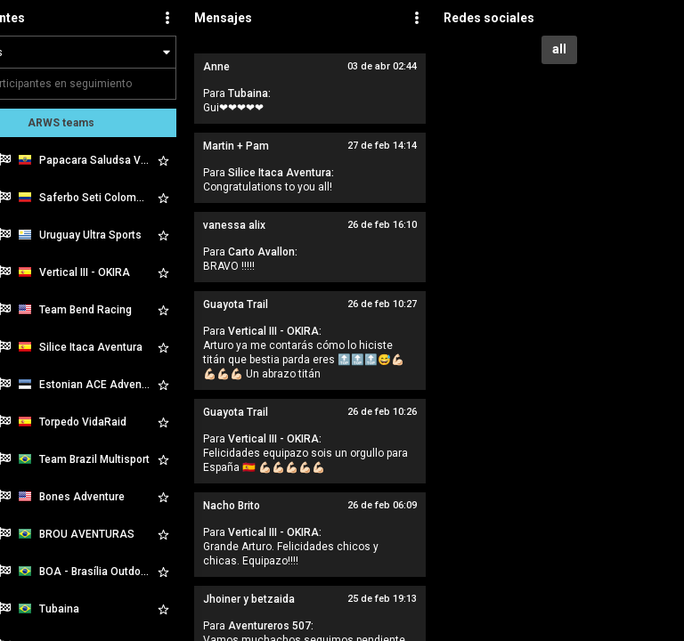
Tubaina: (249, 93)
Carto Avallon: (262, 252)
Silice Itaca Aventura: (281, 172)
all (559, 49)
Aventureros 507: (271, 626)
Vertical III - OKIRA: (275, 331)
